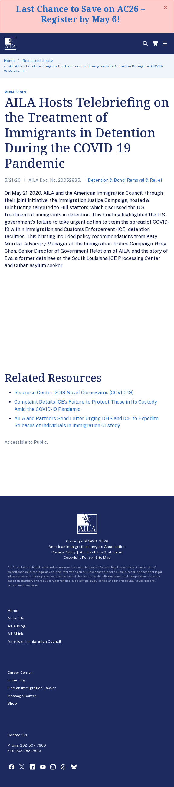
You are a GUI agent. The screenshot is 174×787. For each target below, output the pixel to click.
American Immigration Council (34, 641)
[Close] (165, 7)
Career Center (20, 672)
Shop (12, 703)
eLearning (16, 680)
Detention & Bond (106, 180)
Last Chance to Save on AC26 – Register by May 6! (80, 14)
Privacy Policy (63, 552)
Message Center (22, 696)
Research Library (38, 61)
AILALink (15, 634)
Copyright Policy (78, 557)
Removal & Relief (145, 180)
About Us (16, 618)
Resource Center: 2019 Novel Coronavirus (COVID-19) (73, 392)
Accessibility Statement (101, 552)
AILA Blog (16, 626)
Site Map (103, 557)
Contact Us (17, 735)
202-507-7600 (33, 745)
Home (9, 61)
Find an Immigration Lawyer (32, 688)
